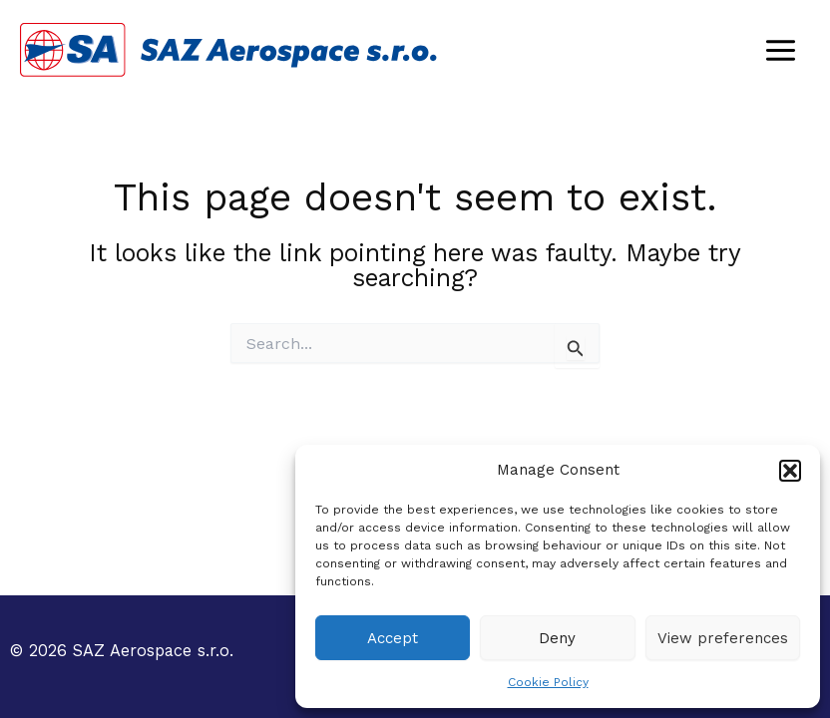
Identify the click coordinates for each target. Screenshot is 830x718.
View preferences (722, 638)
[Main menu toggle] (780, 50)
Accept (392, 638)
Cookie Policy (548, 682)
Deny (557, 638)
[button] (790, 471)
